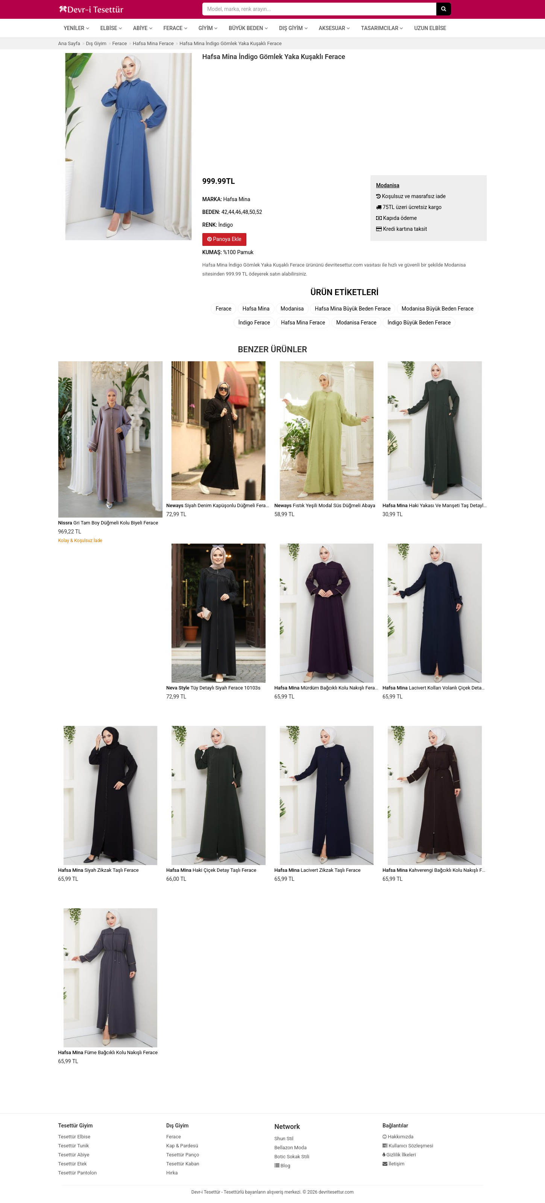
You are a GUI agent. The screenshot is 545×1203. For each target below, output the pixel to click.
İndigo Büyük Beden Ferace (419, 323)
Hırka (172, 1173)
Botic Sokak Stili (292, 1156)
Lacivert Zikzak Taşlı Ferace (318, 870)
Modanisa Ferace (356, 323)
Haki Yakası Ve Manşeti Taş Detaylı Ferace (441, 505)
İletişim (394, 1164)
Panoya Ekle (224, 239)
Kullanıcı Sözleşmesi (408, 1145)
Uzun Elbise (430, 28)
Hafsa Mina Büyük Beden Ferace (352, 309)
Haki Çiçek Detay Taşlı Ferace (211, 870)
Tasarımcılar (382, 28)
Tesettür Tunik (73, 1145)
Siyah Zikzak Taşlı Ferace (98, 870)
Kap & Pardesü (182, 1145)
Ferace (175, 28)
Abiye (142, 28)
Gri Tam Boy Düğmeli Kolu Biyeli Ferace (108, 523)
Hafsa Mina (256, 309)
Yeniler (76, 28)
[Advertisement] (344, 117)
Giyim (208, 28)
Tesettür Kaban (182, 1164)
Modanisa (292, 309)
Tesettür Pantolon (77, 1173)
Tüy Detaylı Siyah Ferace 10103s (213, 688)
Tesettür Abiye (74, 1155)
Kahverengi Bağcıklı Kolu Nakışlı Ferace (438, 870)
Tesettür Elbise (74, 1136)
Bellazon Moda (291, 1147)
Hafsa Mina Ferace (303, 323)
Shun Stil (284, 1138)
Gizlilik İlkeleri (399, 1155)
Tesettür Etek (72, 1164)
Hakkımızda (398, 1136)
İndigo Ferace (254, 323)
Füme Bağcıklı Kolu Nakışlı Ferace (108, 1052)
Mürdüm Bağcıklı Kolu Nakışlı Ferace (327, 688)
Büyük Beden (248, 28)
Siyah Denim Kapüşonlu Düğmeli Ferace (218, 505)
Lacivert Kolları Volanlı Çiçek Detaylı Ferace (442, 688)
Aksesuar (334, 28)
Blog (282, 1165)
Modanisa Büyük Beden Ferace (438, 309)
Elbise (111, 28)
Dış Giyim (293, 28)
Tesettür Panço (182, 1155)
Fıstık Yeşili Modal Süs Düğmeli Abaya (325, 505)
